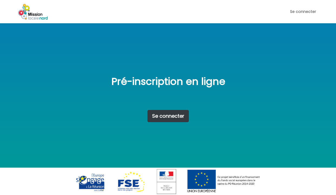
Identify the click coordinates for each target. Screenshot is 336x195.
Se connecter (303, 11)
